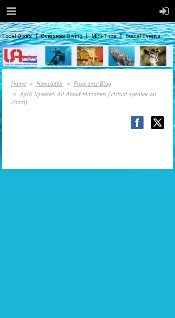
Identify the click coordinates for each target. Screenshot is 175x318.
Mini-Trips (104, 36)
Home (18, 83)
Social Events (142, 36)
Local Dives (17, 36)
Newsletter (49, 83)
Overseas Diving (61, 36)
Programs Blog (92, 83)
